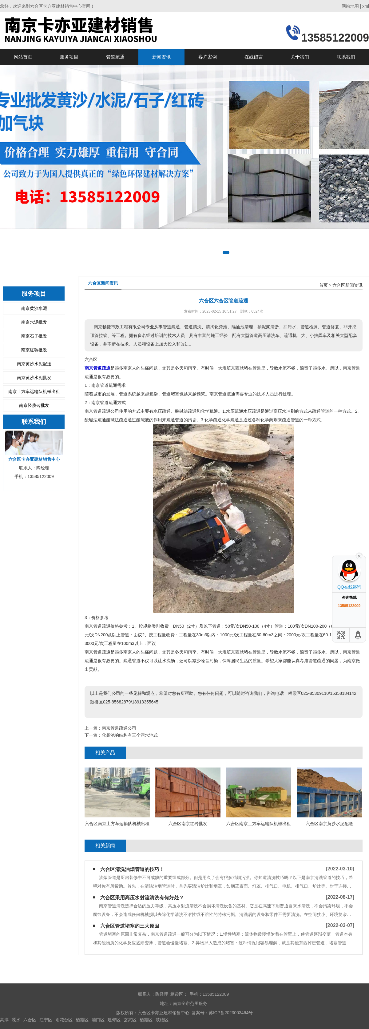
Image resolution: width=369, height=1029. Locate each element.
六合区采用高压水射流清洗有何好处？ (142, 897)
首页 (323, 285)
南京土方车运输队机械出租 (34, 391)
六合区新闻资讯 (347, 285)
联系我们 (346, 56)
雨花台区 (64, 1019)
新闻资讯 (161, 56)
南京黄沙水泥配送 (34, 363)
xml (365, 6)
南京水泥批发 (34, 322)
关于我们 (300, 56)
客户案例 (207, 56)
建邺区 (114, 1019)
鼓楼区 (162, 1019)
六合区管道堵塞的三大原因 (129, 926)
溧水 (16, 1019)
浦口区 (98, 1019)
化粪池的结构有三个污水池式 (130, 735)
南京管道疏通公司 (119, 728)
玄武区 (130, 1019)
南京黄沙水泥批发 (34, 377)
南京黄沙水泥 (34, 308)
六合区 (29, 1019)
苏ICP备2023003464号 (231, 1012)
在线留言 (253, 56)
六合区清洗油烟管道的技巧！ (132, 869)
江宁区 (45, 1019)
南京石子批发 (34, 336)
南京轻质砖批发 (34, 405)
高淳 (4, 1019)
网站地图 (350, 6)
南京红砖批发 (34, 349)
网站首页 (23, 56)
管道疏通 (115, 56)
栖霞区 (82, 1019)
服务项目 (69, 56)
